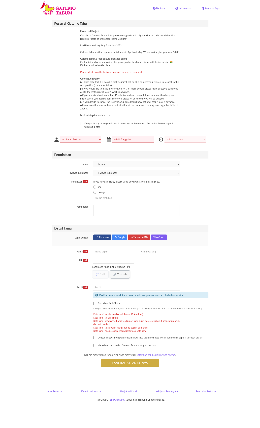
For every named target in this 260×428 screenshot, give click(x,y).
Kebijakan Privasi (128, 391)
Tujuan (84, 164)
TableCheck (159, 237)
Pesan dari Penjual (89, 31)
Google (119, 237)
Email (82, 287)
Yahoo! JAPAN (139, 237)
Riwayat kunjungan (78, 172)
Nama (82, 251)
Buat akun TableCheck (106, 303)
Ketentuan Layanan (91, 391)
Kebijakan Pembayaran (167, 391)
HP (83, 260)
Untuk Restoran (54, 391)
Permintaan (82, 206)
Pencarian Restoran (206, 391)
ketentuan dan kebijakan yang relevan (156, 354)
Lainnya (99, 192)
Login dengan (81, 237)
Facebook (102, 237)
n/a (97, 187)
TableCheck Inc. (117, 399)
